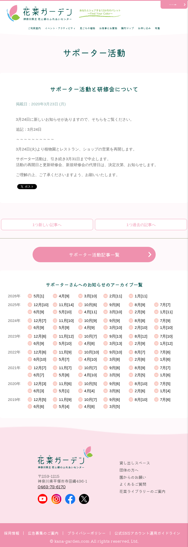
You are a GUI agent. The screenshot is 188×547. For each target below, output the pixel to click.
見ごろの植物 (87, 28)
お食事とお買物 (108, 28)
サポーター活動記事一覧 (94, 254)
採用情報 (11, 533)
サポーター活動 (172, 4)
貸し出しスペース (134, 462)
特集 (157, 28)
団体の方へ (128, 470)
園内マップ (127, 28)
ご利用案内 (34, 28)
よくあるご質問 (132, 484)
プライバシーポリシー (86, 533)
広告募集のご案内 (43, 533)
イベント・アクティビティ (60, 28)
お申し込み (144, 28)
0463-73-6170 (52, 486)
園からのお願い (132, 477)
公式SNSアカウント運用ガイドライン (147, 533)
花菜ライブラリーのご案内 (142, 491)
